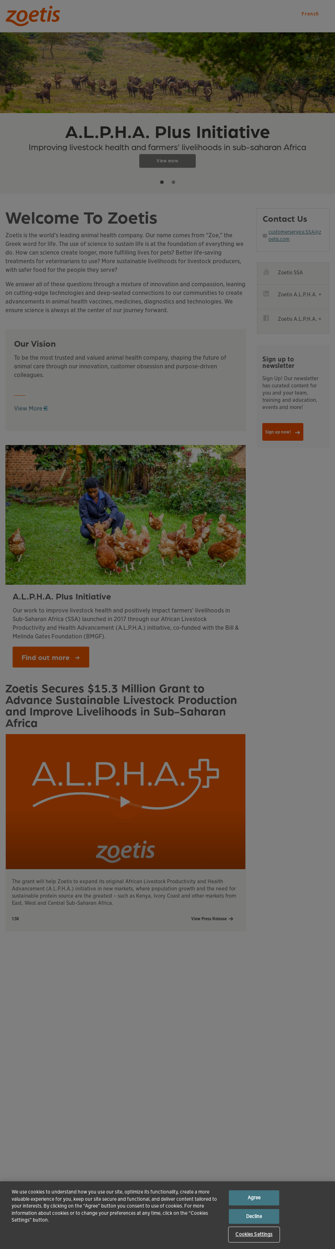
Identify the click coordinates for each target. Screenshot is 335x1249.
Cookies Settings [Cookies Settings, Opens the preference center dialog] (253, 1234)
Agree (254, 1197)
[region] (167, 1215)
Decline (254, 1216)
